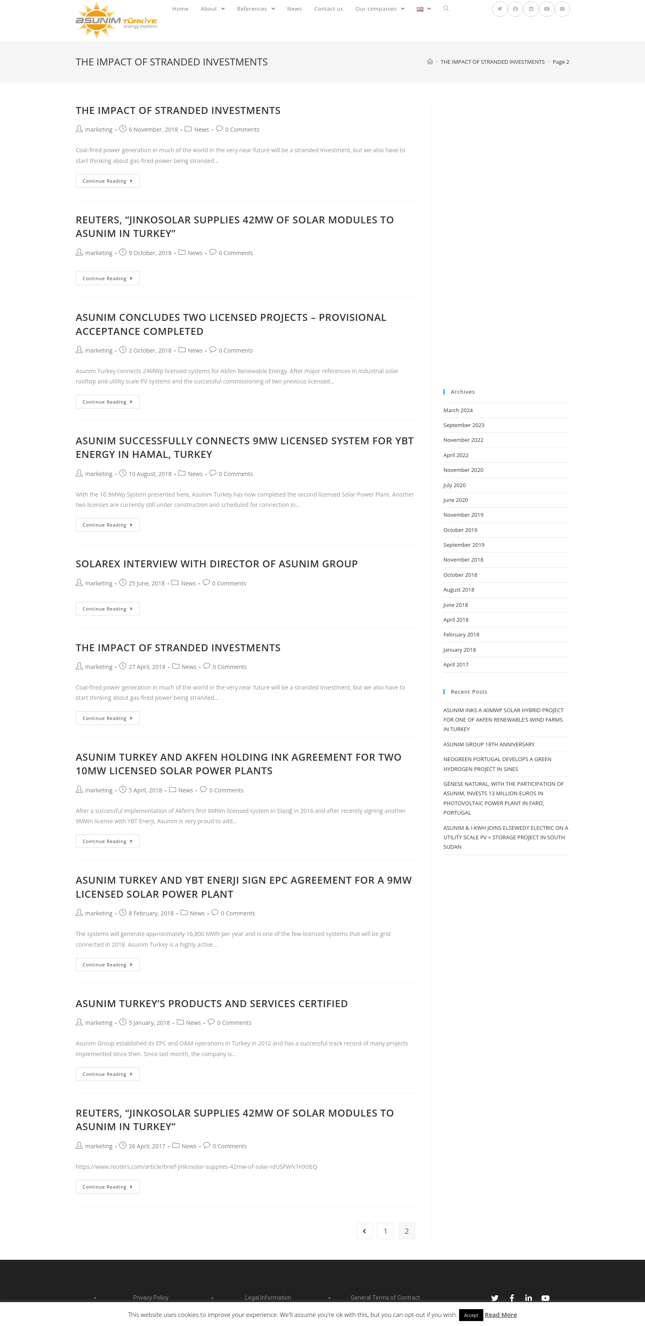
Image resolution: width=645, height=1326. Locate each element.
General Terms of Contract (385, 1297)
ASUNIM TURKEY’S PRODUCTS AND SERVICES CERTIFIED (212, 1003)
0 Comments (242, 129)
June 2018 (455, 604)
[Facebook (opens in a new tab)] (515, 9)
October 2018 (460, 574)
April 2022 (456, 455)
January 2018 (459, 649)
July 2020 (454, 485)
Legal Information (268, 1297)
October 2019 (460, 530)
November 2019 (463, 514)
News (201, 129)
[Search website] (446, 9)
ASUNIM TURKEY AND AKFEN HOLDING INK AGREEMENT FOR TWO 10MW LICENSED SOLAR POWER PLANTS (239, 764)
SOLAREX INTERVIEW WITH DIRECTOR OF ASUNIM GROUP (217, 563)
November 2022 (463, 440)
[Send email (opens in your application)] (562, 9)
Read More (501, 1314)
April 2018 (456, 619)
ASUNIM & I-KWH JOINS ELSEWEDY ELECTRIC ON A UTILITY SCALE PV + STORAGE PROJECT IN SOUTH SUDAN (505, 837)
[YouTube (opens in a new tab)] (547, 9)
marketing (98, 129)
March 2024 (458, 410)
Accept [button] (471, 1315)
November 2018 (463, 559)
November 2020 (463, 470)
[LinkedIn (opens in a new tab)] (531, 9)
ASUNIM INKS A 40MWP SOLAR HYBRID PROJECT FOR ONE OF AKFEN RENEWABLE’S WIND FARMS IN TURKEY (503, 719)
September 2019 (464, 544)
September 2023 (464, 425)
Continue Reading (108, 181)
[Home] (430, 61)
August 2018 (458, 589)
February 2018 (461, 634)
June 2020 (455, 500)
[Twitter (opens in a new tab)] (500, 9)
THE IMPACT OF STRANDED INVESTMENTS (178, 110)
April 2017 (456, 664)
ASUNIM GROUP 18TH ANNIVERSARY (489, 744)
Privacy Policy (151, 1297)
